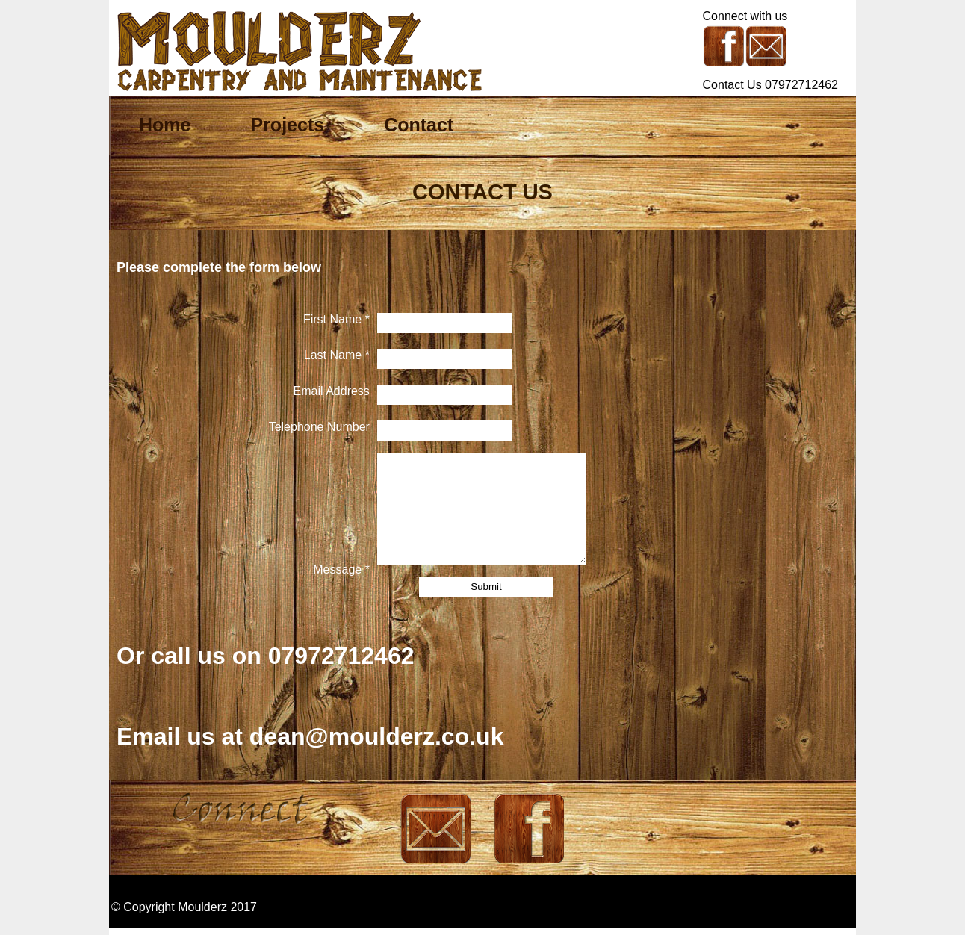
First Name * (336, 319)
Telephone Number (319, 426)
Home (164, 124)
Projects (287, 124)
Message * (341, 569)
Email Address (332, 391)
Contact (418, 124)
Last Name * (337, 355)
